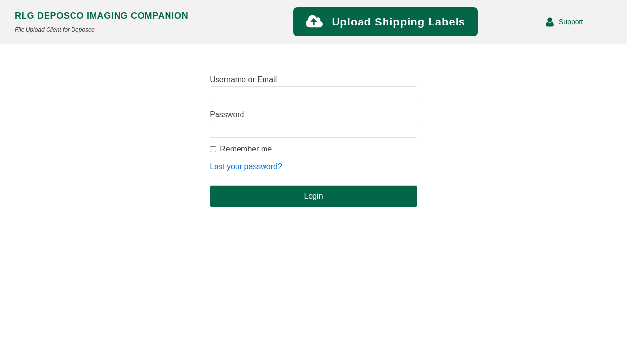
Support (571, 21)
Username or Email (243, 80)
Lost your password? (246, 166)
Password (227, 114)
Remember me (246, 149)
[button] (385, 21)
